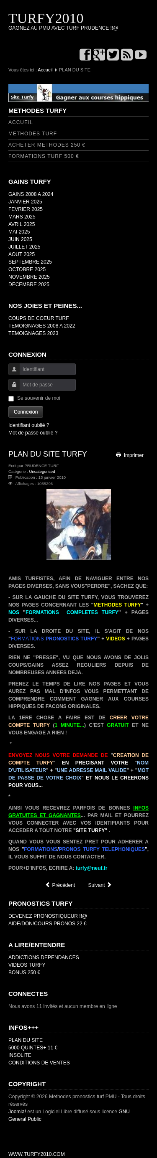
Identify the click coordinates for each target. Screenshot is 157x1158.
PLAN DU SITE (25, 1040)
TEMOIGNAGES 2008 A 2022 (41, 326)
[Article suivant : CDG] (100, 885)
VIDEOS (115, 639)
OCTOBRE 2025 (27, 269)
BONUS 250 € (24, 972)
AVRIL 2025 (21, 224)
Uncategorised (42, 471)
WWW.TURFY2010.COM (36, 1154)
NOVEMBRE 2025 (29, 277)
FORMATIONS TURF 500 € (43, 156)
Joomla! (17, 1112)
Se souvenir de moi (38, 398)
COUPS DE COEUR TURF (38, 318)
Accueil (45, 69)
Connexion (26, 412)
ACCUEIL (20, 122)
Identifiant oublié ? (28, 425)
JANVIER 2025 (25, 202)
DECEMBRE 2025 (28, 284)
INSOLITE (19, 1055)
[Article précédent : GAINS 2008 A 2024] (60, 885)
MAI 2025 (19, 232)
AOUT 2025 (21, 254)
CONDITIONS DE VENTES (39, 1063)
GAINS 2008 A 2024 (30, 194)
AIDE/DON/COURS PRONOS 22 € (47, 924)
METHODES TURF (32, 134)
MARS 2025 (22, 217)
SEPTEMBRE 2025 (30, 262)
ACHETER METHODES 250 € (46, 145)
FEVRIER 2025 (25, 209)
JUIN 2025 (20, 239)
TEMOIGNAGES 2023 (33, 333)
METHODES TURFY (117, 605)
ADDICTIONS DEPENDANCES (43, 957)
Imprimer (129, 455)
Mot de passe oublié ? (32, 433)
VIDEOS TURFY (26, 965)
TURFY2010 (45, 18)
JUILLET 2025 (24, 247)
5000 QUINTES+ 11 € (32, 1048)
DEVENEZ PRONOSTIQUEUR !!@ (47, 916)
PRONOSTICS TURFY (71, 639)
